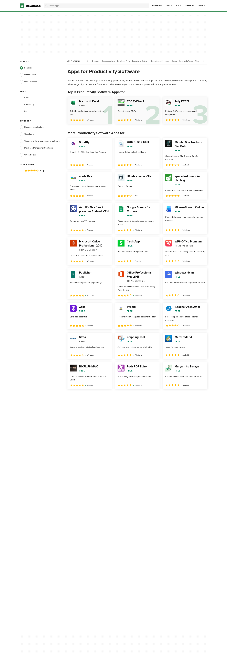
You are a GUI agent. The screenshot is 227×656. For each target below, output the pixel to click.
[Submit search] (46, 5)
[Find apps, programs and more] (96, 5)
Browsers (95, 61)
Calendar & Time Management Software (40, 141)
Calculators (27, 134)
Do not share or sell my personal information (135, 547)
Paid (24, 111)
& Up (32, 170)
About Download (79, 530)
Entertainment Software (160, 61)
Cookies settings (132, 553)
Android (189, 6)
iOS (178, 6)
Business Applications (32, 127)
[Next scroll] (203, 61)
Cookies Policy (131, 540)
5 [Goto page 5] (100, 395)
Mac (168, 6)
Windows (156, 6)
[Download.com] (30, 5)
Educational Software (140, 61)
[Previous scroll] (87, 61)
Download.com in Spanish (83, 545)
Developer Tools (123, 61)
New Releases (28, 82)
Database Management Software (36, 148)
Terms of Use (131, 535)
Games (174, 61)
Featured (26, 68)
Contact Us (77, 540)
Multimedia (199, 61)
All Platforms (74, 61)
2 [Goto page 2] (77, 395)
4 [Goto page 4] (93, 395)
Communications (108, 61)
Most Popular (28, 75)
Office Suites (28, 155)
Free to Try (27, 104)
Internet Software (186, 61)
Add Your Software (80, 535)
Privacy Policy (131, 530)
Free (24, 97)
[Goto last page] (202, 395)
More (202, 5)
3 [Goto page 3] (85, 395)
